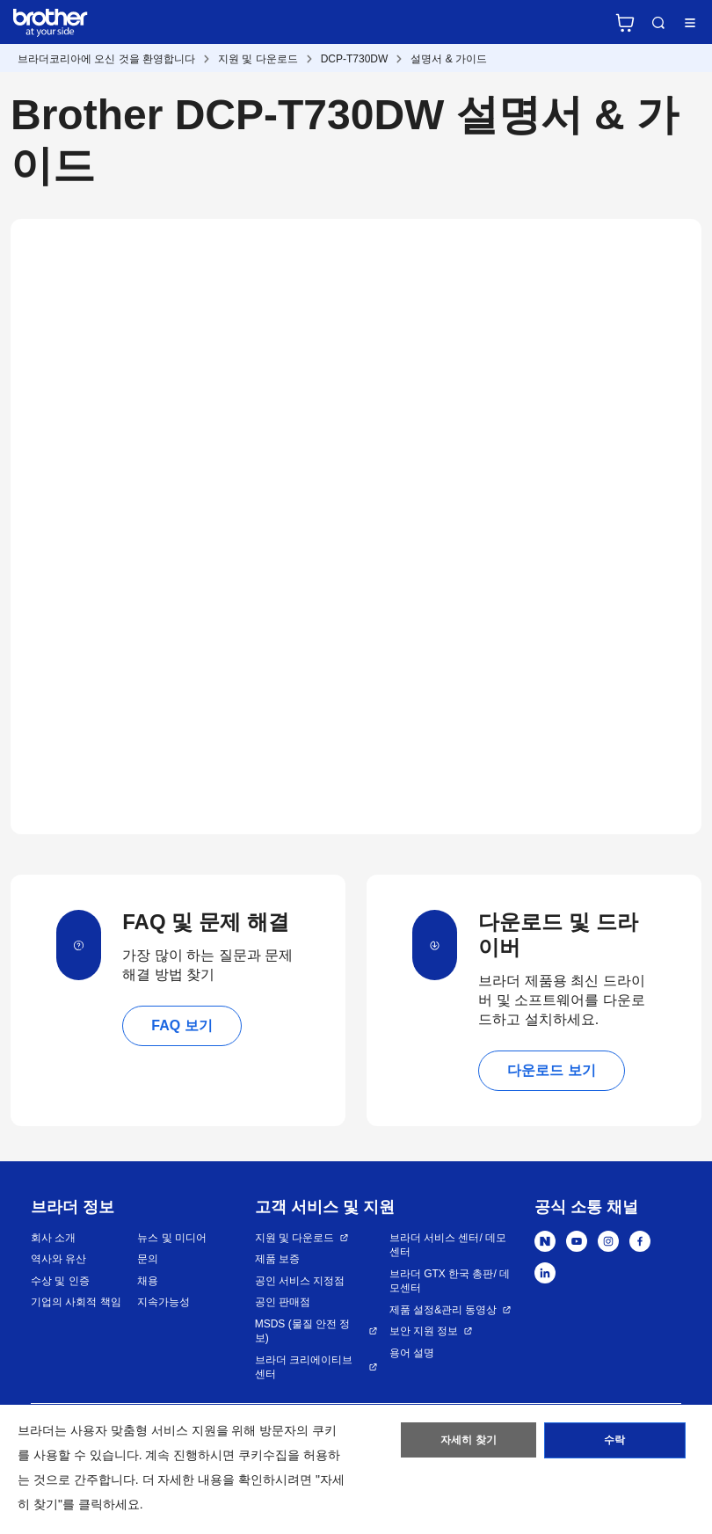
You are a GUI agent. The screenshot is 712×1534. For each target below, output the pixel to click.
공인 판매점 (282, 1302)
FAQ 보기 (181, 1025)
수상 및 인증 (60, 1281)
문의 (147, 1259)
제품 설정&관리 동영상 (443, 1310)
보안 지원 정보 (424, 1331)
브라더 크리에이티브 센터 (303, 1367)
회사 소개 (53, 1238)
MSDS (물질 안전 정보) (303, 1331)
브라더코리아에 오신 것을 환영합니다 (106, 59)
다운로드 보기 (551, 1070)
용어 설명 (411, 1353)
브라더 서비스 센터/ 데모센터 (447, 1245)
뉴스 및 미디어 (172, 1238)
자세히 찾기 (469, 1442)
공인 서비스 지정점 (300, 1281)
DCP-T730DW (355, 59)
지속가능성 (163, 1302)
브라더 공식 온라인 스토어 (625, 22)
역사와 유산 (58, 1259)
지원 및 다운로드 (258, 59)
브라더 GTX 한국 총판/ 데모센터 (449, 1281)
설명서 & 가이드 (448, 59)
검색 (658, 23)
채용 (147, 1281)
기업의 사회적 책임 (76, 1302)
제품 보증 (277, 1259)
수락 (614, 1442)
